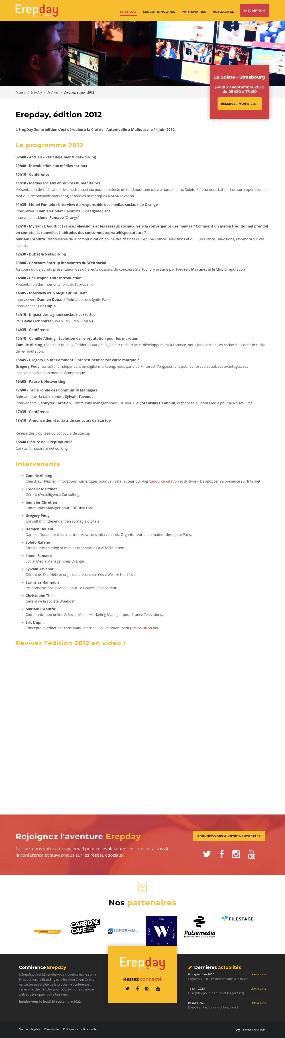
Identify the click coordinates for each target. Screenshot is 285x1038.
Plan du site (51, 1029)
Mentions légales (29, 1029)
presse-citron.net (144, 627)
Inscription (254, 10)
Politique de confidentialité (79, 1029)
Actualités (223, 12)
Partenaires (194, 12)
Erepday (128, 12)
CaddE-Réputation (164, 481)
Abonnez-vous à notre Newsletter (229, 836)
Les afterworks (159, 12)
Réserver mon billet (239, 104)
